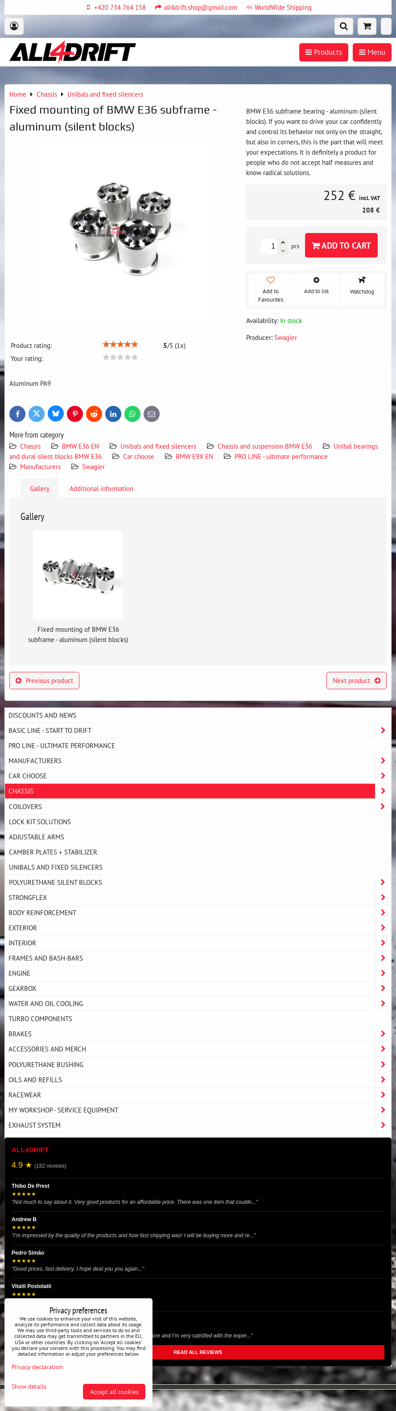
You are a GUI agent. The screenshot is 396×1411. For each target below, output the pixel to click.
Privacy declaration (37, 1366)
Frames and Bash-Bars (199, 958)
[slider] (120, 344)
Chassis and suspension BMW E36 (265, 446)
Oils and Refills (199, 1079)
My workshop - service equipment (199, 1110)
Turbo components (40, 1018)
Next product (356, 680)
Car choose (138, 456)
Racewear (199, 1095)
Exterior (199, 927)
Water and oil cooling (199, 1003)
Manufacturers (40, 466)
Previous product (44, 680)
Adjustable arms (36, 836)
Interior (199, 943)
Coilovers (200, 806)
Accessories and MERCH (199, 1049)
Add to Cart (341, 245)
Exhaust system (199, 1125)
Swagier (93, 466)
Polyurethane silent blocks (200, 882)
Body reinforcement (199, 912)
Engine (199, 973)
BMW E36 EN (80, 446)
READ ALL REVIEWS (198, 1352)
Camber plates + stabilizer (53, 851)
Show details (29, 1386)
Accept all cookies (114, 1391)
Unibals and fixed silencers (158, 446)
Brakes (199, 1034)
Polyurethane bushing (199, 1064)
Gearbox (199, 988)
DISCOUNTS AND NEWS (42, 715)
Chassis (30, 446)
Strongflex (199, 897)
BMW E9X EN (194, 456)
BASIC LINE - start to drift (199, 730)
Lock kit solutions (40, 821)
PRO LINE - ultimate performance (281, 456)
